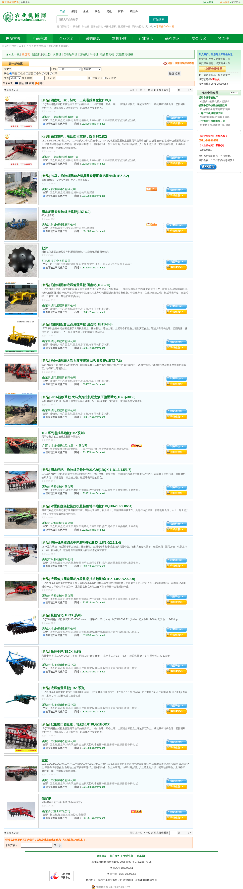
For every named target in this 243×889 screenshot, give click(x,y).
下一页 (146, 90)
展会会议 (199, 38)
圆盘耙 (64, 46)
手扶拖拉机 (138, 26)
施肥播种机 (124, 26)
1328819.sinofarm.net (93, 493)
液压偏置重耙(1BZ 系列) (68, 688)
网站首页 (13, 38)
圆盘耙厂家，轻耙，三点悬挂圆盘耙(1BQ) (81, 100)
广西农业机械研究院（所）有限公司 (64, 445)
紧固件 (223, 38)
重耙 (45, 760)
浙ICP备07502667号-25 (139, 861)
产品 (29, 46)
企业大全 (66, 38)
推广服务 (115, 855)
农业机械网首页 (10, 2)
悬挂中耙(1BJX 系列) (66, 651)
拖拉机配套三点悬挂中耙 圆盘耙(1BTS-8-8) (81, 324)
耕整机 (76, 26)
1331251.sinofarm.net (93, 818)
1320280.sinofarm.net (93, 123)
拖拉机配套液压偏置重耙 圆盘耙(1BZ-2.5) (80, 285)
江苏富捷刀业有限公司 (56, 260)
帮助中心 (236, 2)
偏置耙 (46, 798)
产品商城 (40, 38)
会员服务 (225, 2)
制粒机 (85, 26)
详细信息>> (176, 123)
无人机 (149, 26)
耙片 (45, 248)
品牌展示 (172, 38)
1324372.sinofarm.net (93, 312)
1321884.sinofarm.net (93, 748)
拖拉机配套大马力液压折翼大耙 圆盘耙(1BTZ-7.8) (86, 360)
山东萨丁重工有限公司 (56, 811)
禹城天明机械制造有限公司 (59, 189)
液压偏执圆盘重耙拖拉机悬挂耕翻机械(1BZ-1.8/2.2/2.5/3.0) (93, 579)
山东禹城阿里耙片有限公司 (59, 305)
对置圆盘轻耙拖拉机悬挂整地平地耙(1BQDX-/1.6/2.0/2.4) (91, 506)
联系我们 (141, 855)
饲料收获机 (110, 26)
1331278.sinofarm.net (93, 452)
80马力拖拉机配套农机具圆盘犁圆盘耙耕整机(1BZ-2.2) (90, 176)
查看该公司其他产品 (56, 123)
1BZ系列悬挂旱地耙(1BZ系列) (63, 433)
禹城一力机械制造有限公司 (59, 741)
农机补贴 (119, 38)
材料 (171, 26)
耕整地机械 (40, 46)
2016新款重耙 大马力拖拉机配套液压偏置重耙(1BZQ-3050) (93, 397)
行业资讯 (146, 38)
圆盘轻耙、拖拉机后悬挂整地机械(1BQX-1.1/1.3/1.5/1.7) (91, 470)
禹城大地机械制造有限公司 (59, 628)
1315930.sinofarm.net (93, 635)
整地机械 (53, 46)
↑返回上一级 (12, 54)
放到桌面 (25, 2)
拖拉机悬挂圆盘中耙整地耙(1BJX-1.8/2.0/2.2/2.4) (86, 542)
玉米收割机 (97, 26)
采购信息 (93, 38)
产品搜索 (158, 19)
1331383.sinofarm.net (93, 195)
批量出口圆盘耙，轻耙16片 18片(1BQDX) (80, 724)
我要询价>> (176, 117)
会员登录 (208, 2)
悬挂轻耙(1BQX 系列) (66, 615)
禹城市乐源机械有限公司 (57, 486)
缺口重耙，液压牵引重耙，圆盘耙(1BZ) (79, 136)
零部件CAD (162, 26)
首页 (21, 46)
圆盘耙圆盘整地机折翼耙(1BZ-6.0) (66, 212)
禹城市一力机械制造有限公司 (60, 117)
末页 (153, 90)
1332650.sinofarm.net (93, 267)
